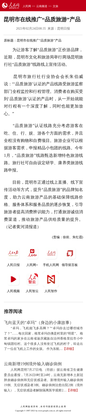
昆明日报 (63, 28)
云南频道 (41, 6)
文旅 (55, 6)
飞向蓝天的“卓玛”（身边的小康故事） (39, 322)
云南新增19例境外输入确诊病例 (33, 364)
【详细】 (69, 349)
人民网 (27, 6)
